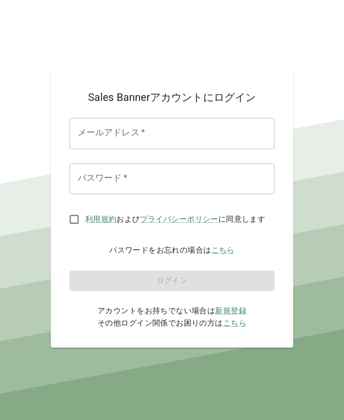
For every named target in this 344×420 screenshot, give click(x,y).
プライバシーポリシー (179, 219)
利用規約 (101, 219)
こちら (223, 250)
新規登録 (230, 310)
